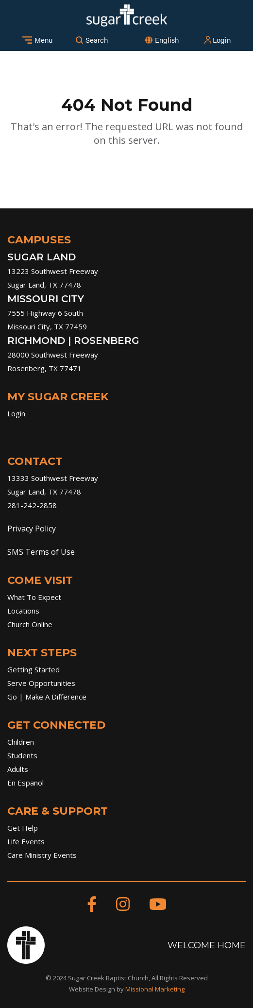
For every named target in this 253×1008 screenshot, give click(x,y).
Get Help (22, 828)
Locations (23, 610)
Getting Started (33, 669)
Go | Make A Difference (46, 696)
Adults (17, 769)
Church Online (29, 624)
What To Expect (34, 597)
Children (20, 742)
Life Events (26, 841)
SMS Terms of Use (41, 552)
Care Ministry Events (42, 855)
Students (22, 755)
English (167, 39)
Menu (37, 39)
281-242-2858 (32, 505)
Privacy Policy (31, 528)
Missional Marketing (155, 989)
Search (92, 39)
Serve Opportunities (41, 683)
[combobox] (167, 40)
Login (217, 39)
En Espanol (25, 782)
